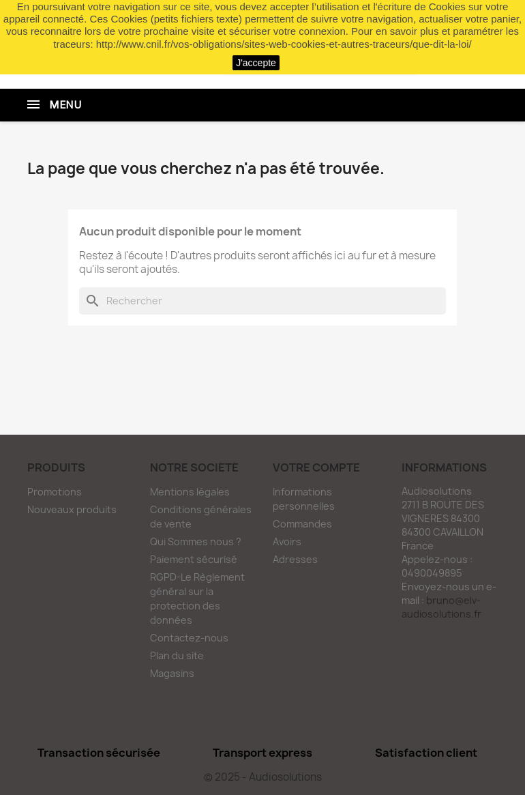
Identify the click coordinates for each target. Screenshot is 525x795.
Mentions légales (190, 491)
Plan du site (177, 655)
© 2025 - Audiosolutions (263, 777)
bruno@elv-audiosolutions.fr (441, 607)
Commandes (302, 523)
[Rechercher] (262, 301)
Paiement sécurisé (193, 559)
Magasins (172, 673)
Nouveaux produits (72, 509)
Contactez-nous (189, 637)
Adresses (295, 559)
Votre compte (316, 467)
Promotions (54, 491)
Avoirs (287, 541)
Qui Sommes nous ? (195, 541)
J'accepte (256, 62)
